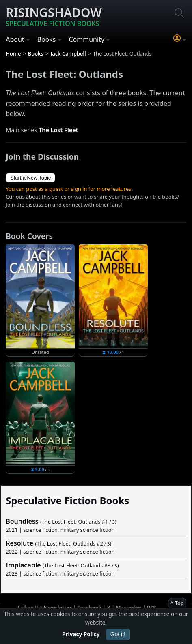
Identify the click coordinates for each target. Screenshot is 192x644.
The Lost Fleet (58, 130)
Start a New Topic (30, 178)
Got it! (117, 634)
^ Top (177, 603)
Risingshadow (54, 16)
